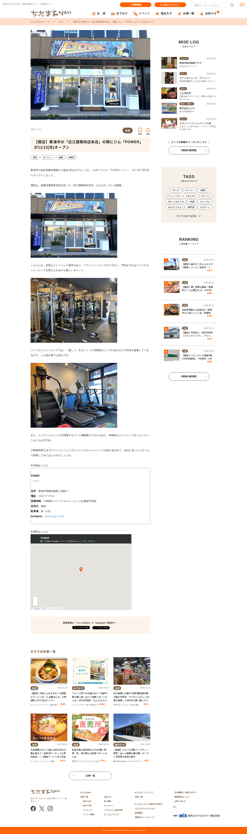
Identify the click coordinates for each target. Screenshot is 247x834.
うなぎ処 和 (185, 93)
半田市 (146, 704)
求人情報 (107, 801)
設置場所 (139, 813)
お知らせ (107, 797)
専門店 (116, 705)
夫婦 (192, 201)
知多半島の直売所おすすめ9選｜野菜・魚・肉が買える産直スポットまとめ (89, 753)
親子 (56, 705)
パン (73, 705)
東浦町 (63, 704)
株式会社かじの (187, 108)
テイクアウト (81, 705)
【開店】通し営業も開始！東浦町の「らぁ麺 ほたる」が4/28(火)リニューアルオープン (197, 290)
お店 (61, 21)
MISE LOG (87, 801)
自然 (123, 761)
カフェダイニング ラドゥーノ (194, 78)
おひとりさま (175, 207)
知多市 (63, 760)
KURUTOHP (136, 761)
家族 (137, 705)
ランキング (87, 810)
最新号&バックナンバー (145, 817)
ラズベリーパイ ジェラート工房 (195, 123)
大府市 (102, 760)
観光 (94, 705)
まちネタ (88, 761)
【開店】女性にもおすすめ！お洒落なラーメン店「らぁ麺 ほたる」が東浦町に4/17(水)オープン (48, 697)
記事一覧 (90, 775)
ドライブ (81, 761)
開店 (52, 705)
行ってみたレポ (125, 705)
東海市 (102, 704)
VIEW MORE (189, 150)
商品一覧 (139, 797)
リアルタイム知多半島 (113, 810)
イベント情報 (88, 814)
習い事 (89, 705)
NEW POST (87, 806)
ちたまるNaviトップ (40, 21)
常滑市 (209, 316)
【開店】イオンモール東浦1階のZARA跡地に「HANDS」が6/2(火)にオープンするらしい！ (198, 358)
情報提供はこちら (182, 797)
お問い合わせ (180, 801)
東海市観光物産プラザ (190, 63)
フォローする (102, 627)
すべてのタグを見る (189, 216)
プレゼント (108, 806)
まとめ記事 (96, 761)
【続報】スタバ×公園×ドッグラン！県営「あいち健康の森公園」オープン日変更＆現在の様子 (131, 753)
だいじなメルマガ (111, 814)
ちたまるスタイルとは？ (145, 808)
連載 (52, 761)
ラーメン (46, 705)
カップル (205, 201)
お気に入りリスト (170, 4)
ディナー (39, 705)
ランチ (33, 705)
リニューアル (174, 196)
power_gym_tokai (54, 516)
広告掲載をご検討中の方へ (185, 792)
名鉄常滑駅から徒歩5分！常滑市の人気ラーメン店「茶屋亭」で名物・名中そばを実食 (197, 313)
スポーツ (205, 207)
